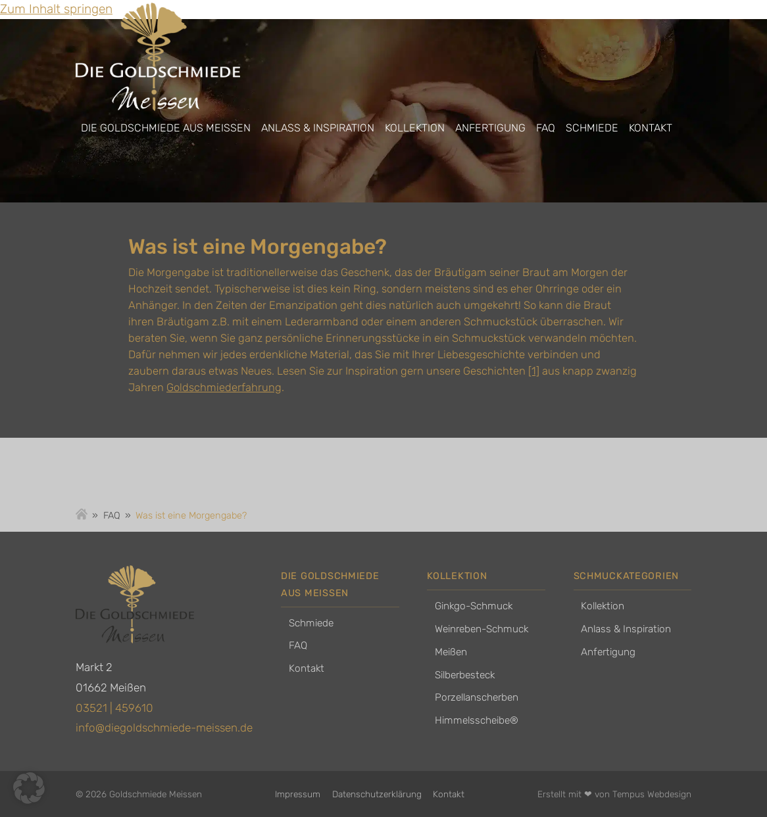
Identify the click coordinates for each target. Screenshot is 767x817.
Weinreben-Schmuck (481, 629)
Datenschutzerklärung (377, 794)
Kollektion (415, 128)
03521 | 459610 (114, 707)
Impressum (297, 794)
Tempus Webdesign (651, 794)
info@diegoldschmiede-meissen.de (164, 727)
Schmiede (592, 128)
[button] (29, 788)
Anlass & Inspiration (317, 128)
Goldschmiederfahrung (224, 387)
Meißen (451, 652)
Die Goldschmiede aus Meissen (166, 128)
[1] (533, 370)
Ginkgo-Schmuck (473, 606)
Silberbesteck (465, 675)
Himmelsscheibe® (476, 720)
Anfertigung (490, 128)
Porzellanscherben (476, 697)
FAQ (545, 128)
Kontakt (650, 128)
